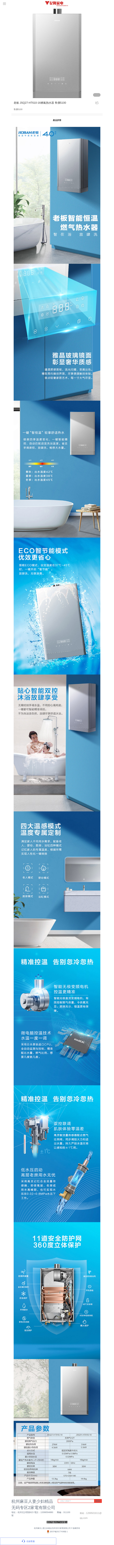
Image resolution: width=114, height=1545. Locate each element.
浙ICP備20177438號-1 (57, 1531)
